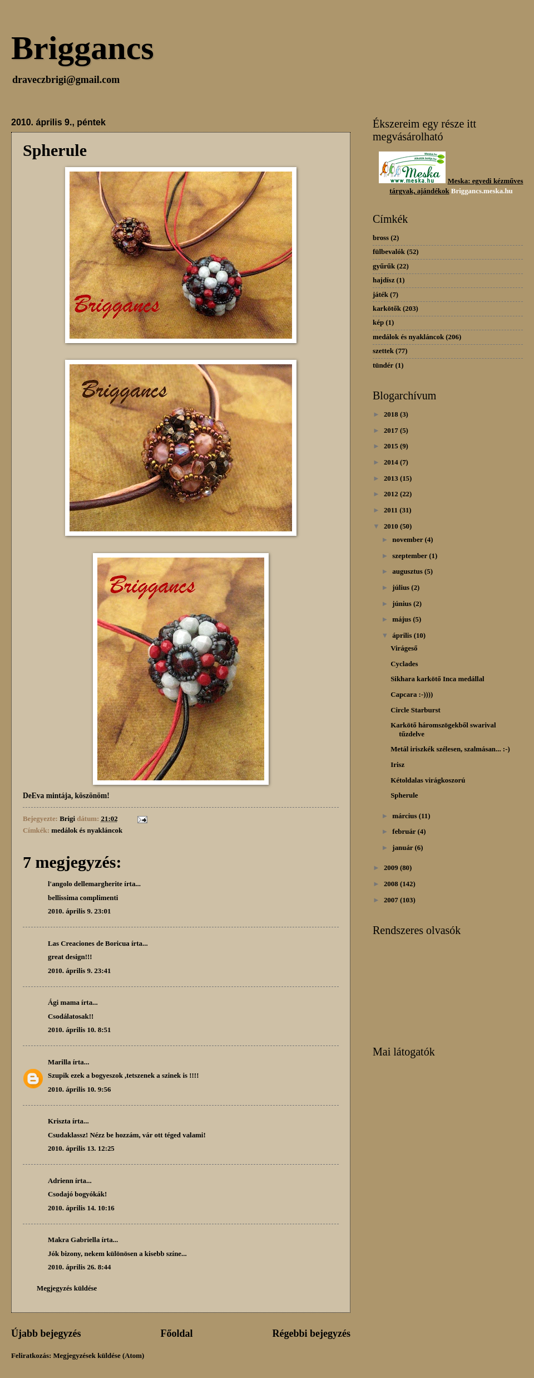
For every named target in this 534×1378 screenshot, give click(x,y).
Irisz (397, 765)
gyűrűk (384, 266)
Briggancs (82, 48)
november (408, 540)
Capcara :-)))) (411, 694)
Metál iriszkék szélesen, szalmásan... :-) (450, 749)
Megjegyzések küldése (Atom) (98, 1356)
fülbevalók (389, 252)
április (402, 635)
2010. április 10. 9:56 (79, 1089)
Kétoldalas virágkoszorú (427, 780)
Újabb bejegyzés (46, 1333)
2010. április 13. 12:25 (81, 1148)
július (401, 588)
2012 (392, 494)
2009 (392, 868)
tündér (383, 365)
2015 (392, 446)
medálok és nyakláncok (86, 830)
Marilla (59, 1062)
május (402, 619)
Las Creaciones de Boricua (89, 943)
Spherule (404, 795)
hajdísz (383, 280)
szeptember (410, 556)
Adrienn (60, 1181)
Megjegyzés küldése (67, 1288)
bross (381, 238)
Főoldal (176, 1333)
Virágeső (403, 648)
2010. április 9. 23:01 (79, 911)
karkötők (387, 308)
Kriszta (59, 1121)
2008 (392, 884)
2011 (391, 510)
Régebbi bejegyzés (311, 1333)
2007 (392, 900)
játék (380, 295)
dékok (440, 191)
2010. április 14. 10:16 (81, 1208)
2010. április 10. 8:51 (79, 1030)
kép (378, 322)
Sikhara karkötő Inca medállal (437, 679)
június (402, 604)
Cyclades (404, 664)
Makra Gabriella (74, 1240)
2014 (392, 462)
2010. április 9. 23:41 (79, 971)
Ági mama (64, 1002)
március (405, 816)
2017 (392, 430)
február (404, 831)
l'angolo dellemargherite (85, 884)
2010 (392, 526)
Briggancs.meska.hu (482, 191)
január (403, 848)
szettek (383, 351)
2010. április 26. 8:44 (79, 1267)
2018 (392, 414)
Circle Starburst (415, 710)
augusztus (408, 571)
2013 (392, 478)
